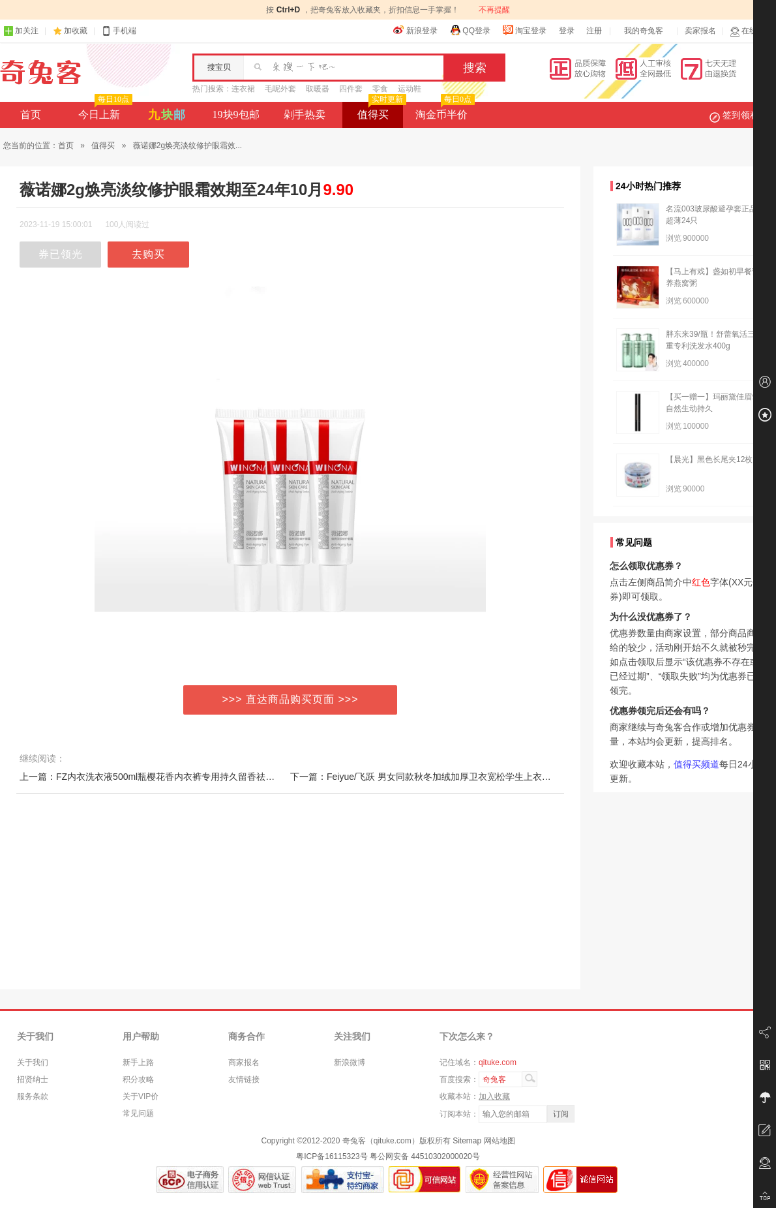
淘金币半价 (443, 111)
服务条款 (32, 1096)
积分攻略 (138, 1079)
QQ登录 (469, 30)
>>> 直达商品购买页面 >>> (290, 699)
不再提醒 (494, 9)
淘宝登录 (524, 30)
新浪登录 (415, 30)
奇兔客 (41, 72)
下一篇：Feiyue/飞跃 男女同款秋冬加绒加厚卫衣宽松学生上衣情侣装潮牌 (439, 776)
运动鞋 (409, 88)
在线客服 (751, 31)
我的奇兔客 (643, 30)
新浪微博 (349, 1062)
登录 (567, 30)
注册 (594, 30)
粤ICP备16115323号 (331, 1156)
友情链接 (244, 1079)
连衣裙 (243, 88)
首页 (30, 114)
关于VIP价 (140, 1096)
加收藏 (75, 30)
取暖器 (317, 88)
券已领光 (60, 254)
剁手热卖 (304, 114)
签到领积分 (740, 115)
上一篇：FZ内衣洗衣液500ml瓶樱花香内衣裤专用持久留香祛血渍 (152, 776)
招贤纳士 (32, 1079)
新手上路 (138, 1062)
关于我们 (32, 1062)
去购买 (148, 254)
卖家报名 (700, 30)
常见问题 (138, 1113)
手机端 (118, 31)
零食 (380, 88)
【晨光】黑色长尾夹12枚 (709, 459)
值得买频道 (696, 764)
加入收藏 (494, 1096)
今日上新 (104, 111)
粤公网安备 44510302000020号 (425, 1156)
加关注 (20, 31)
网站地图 (499, 1140)
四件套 (351, 88)
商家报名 (244, 1062)
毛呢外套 (280, 88)
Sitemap (467, 1140)
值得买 (380, 111)
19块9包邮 (236, 114)
